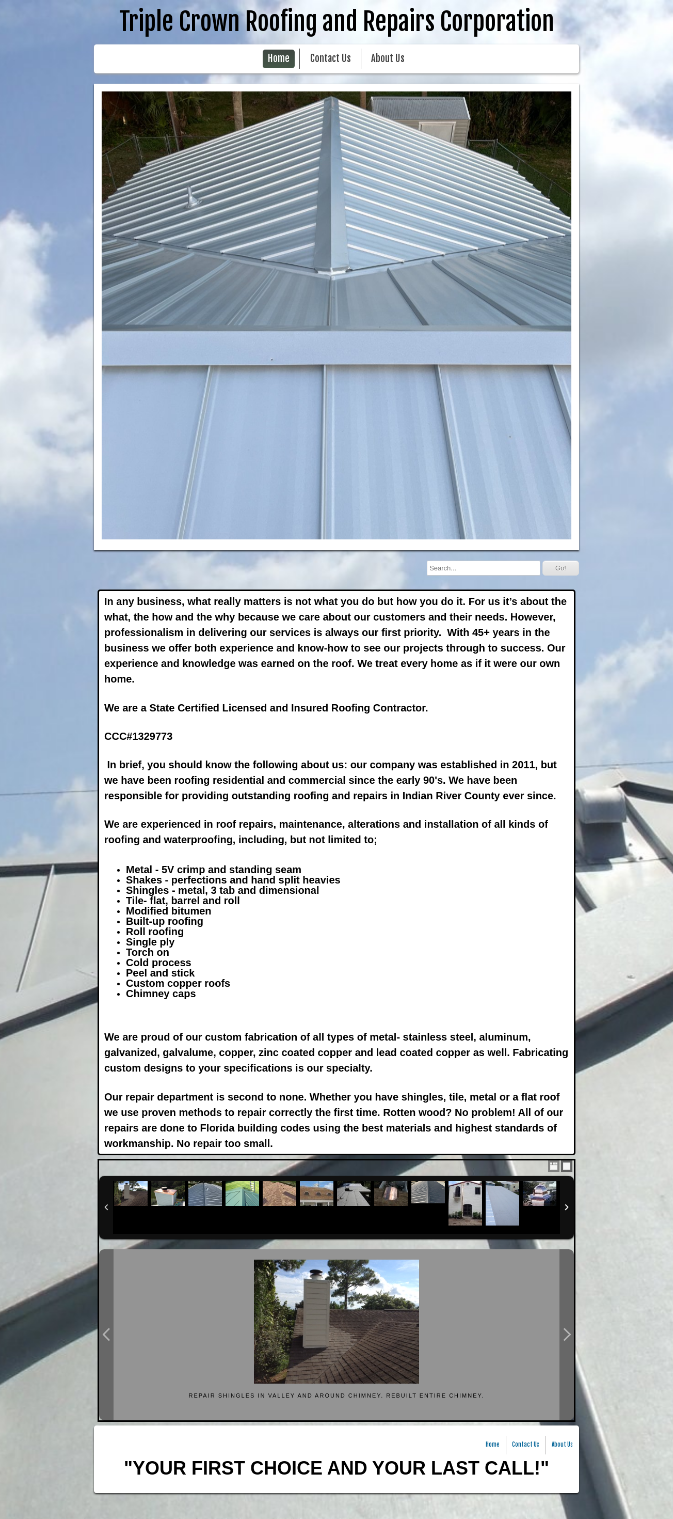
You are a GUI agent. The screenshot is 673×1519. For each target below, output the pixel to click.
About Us (388, 59)
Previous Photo (106, 1334)
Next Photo (566, 1334)
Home (279, 59)
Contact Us (330, 59)
